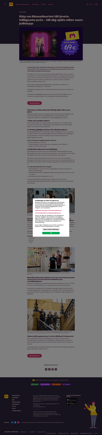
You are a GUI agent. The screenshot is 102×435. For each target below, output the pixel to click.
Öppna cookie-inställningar (51, 229)
